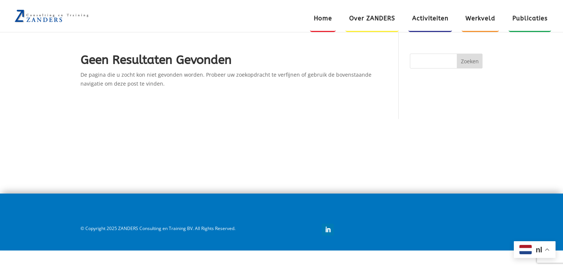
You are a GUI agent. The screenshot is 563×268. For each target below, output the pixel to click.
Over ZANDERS (372, 19)
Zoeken (470, 61)
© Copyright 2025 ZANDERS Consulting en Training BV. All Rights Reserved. (157, 228)
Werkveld (480, 19)
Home (323, 19)
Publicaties (529, 19)
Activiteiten (430, 19)
